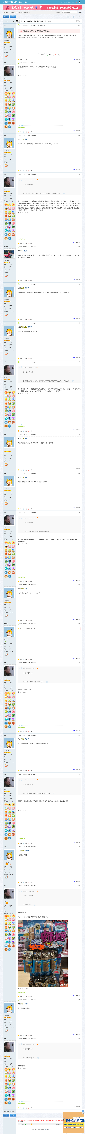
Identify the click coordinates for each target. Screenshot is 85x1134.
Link (25, 1124)
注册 (65, 2)
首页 (15, 2)
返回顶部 (78, 59)
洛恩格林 (6, 623)
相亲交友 (12, 12)
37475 (10, 84)
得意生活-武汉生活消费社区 (4, 12)
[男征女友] (24, 21)
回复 (21, 59)
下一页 (78, 17)
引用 (26, 59)
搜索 (80, 12)
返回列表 (63, 17)
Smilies (31, 1124)
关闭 (83, 1113)
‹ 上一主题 (6, 1111)
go (80, 21)
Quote (27, 1124)
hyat (5, 25)
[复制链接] (48, 21)
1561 (10, 266)
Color (21, 1124)
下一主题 (12, 1111)
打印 (44, 25)
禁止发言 (6, 639)
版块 (26, 2)
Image (23, 1124)
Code (29, 1124)
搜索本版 (58, 12)
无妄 (5, 63)
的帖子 (25, 139)
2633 (10, 645)
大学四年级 (6, 40)
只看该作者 (33, 25)
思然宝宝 (6, 246)
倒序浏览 (40, 25)
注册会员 (50, 1129)
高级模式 (58, 1124)
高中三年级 (6, 260)
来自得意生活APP (24, 75)
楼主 (79, 25)
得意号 (5, 78)
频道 (20, 2)
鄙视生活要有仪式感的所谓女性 (36, 21)
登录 (62, 2)
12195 (10, 46)
